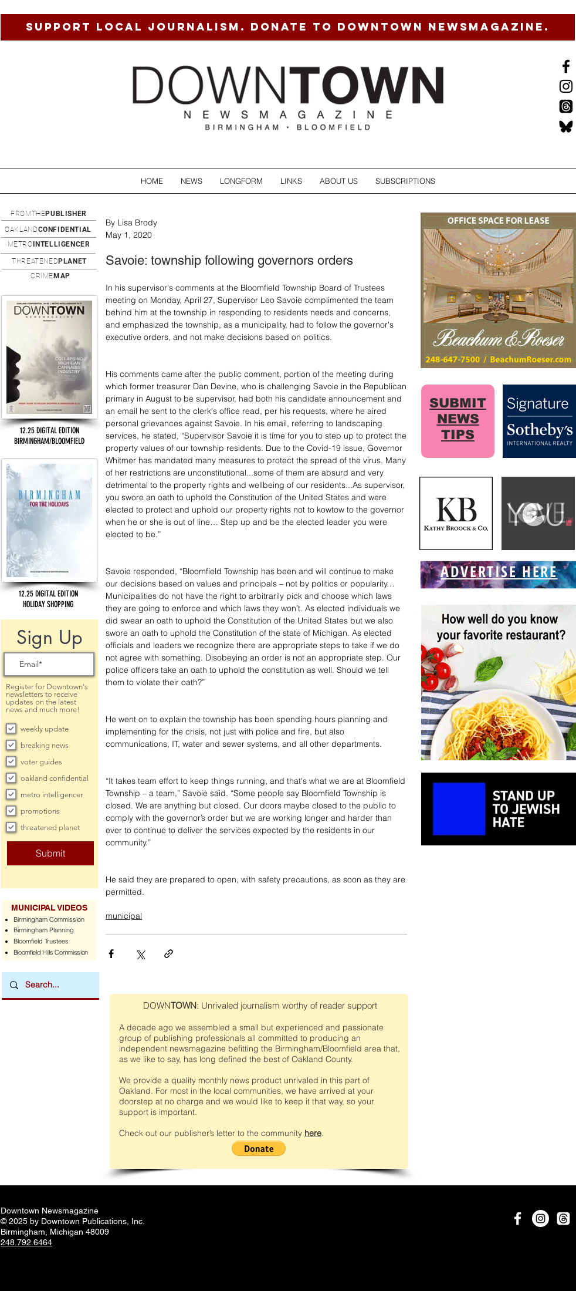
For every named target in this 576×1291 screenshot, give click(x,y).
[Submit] (50, 853)
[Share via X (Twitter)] (139, 953)
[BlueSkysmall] (566, 126)
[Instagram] (566, 86)
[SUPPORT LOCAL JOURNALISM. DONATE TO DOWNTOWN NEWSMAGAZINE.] (288, 27)
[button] (191, 181)
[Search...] (49, 985)
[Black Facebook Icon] (566, 66)
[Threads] (566, 106)
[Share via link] (168, 953)
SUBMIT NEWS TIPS (457, 419)
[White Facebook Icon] (517, 1218)
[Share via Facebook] (111, 953)
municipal (124, 916)
